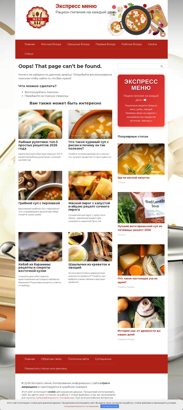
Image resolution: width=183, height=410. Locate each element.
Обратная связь (51, 359)
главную (49, 95)
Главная (30, 44)
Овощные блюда (78, 44)
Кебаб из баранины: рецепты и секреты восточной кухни (34, 268)
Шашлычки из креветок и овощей (89, 266)
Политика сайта (78, 359)
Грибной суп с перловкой (39, 203)
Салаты (152, 44)
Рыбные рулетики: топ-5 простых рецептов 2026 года (38, 145)
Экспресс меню (76, 6)
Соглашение (103, 359)
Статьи (29, 53)
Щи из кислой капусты (134, 177)
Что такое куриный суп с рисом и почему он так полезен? (88, 145)
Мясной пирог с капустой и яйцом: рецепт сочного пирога (89, 206)
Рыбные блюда (132, 44)
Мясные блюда (51, 44)
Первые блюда (105, 44)
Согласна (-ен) (109, 406)
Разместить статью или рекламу (46, 368)
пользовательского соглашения (54, 397)
